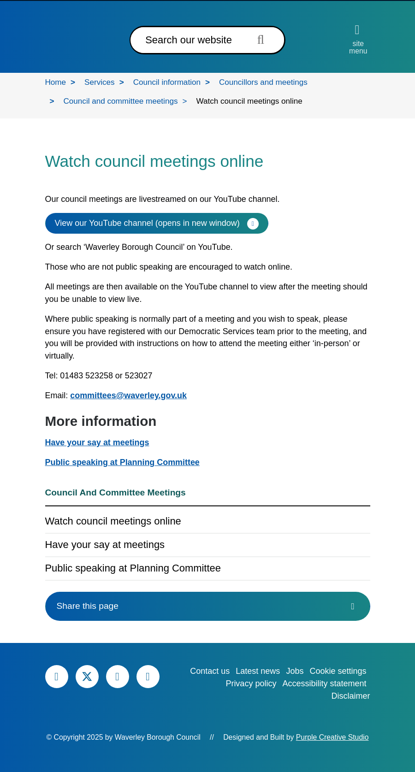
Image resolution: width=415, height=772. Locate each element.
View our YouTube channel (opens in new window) (147, 223)
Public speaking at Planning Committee (122, 462)
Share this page (208, 606)
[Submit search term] (263, 39)
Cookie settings (337, 671)
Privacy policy (250, 683)
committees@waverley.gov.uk (128, 395)
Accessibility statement (324, 683)
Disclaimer (350, 696)
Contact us (210, 671)
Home (55, 82)
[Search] (186, 40)
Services (99, 82)
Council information (167, 82)
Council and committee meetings (120, 101)
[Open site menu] (358, 39)
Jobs (294, 671)
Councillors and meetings (263, 82)
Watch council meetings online (113, 521)
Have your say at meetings (97, 442)
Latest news (258, 671)
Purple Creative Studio (332, 737)
